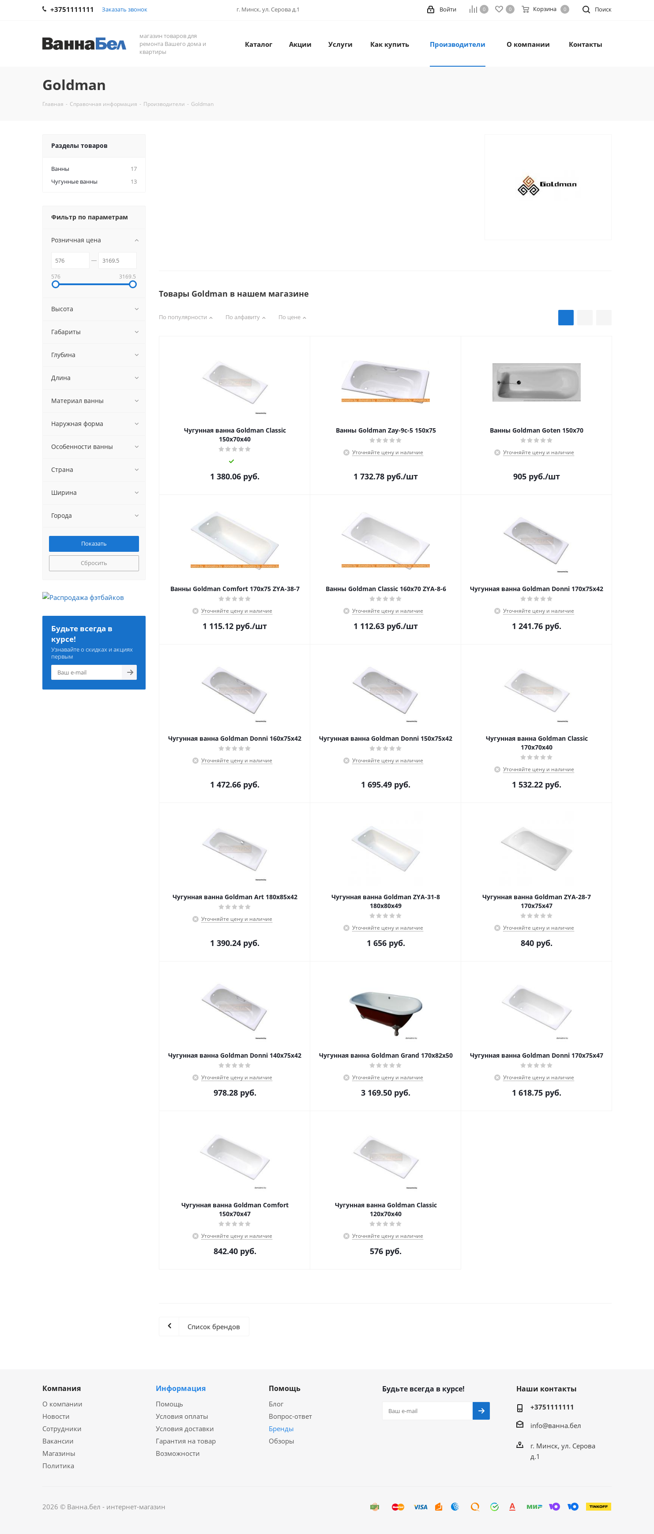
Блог (276, 1403)
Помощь (169, 1403)
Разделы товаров (79, 145)
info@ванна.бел (555, 1425)
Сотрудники (62, 1428)
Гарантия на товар (186, 1440)
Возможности (178, 1453)
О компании (62, 1403)
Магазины (58, 1453)
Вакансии (58, 1440)
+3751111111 (552, 1406)
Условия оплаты (182, 1416)
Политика (58, 1465)
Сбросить (94, 563)
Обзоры (281, 1440)
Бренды (281, 1428)
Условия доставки (185, 1428)
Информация (181, 1388)
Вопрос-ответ (290, 1416)
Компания (61, 1388)
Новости (56, 1416)
